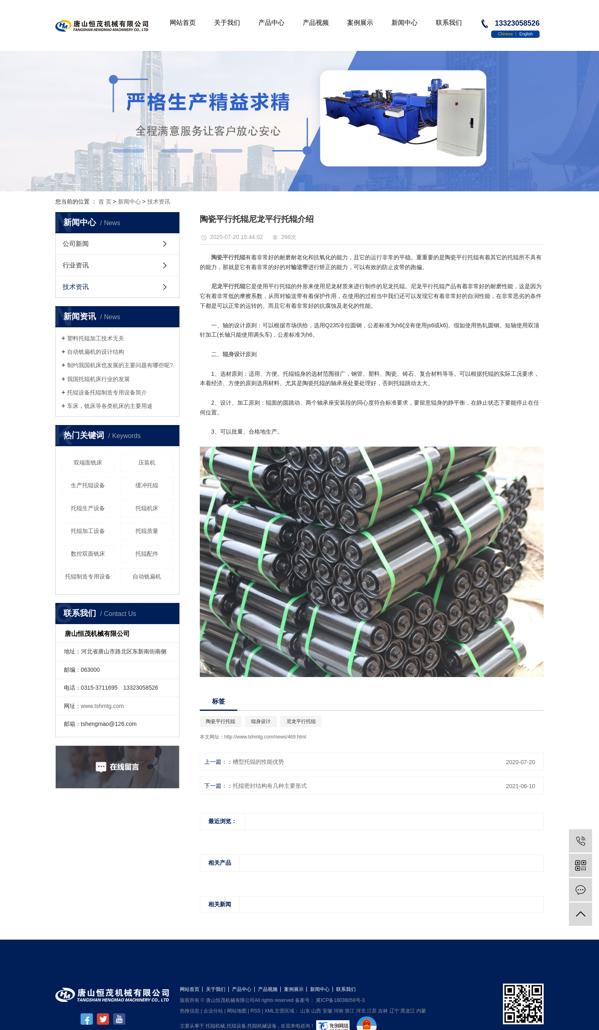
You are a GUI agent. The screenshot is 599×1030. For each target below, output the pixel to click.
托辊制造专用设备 (88, 576)
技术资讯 (158, 201)
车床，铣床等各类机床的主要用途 (110, 406)
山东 (305, 1011)
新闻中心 (404, 22)
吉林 (383, 1011)
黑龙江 (407, 1011)
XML (270, 1011)
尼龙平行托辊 (301, 721)
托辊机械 (215, 1026)
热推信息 (189, 1011)
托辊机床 (147, 508)
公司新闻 (76, 243)
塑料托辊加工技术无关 (95, 338)
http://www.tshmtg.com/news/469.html (265, 737)
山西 (316, 1011)
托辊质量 (147, 531)
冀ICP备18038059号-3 (340, 1000)
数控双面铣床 (88, 553)
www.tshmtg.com (102, 706)
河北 (361, 1011)
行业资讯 (76, 265)
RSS (255, 1011)
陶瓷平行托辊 (220, 721)
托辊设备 (236, 1026)
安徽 (327, 1011)
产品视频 (316, 22)
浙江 (349, 1011)
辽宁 (394, 1011)
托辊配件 (147, 553)
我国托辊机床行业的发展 (98, 379)
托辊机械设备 (262, 1026)
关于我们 (227, 22)
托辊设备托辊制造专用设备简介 (107, 392)
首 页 (104, 201)
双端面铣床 (88, 462)
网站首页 (183, 22)
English (526, 34)
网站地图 (237, 1011)
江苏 (372, 1011)
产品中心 (271, 22)
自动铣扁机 (147, 576)
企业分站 (213, 1011)
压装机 (146, 462)
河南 (338, 1011)
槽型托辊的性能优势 (258, 761)
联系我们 (449, 22)
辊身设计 (261, 721)
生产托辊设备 (88, 485)
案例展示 (360, 22)
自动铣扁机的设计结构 (95, 351)
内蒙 (421, 1011)
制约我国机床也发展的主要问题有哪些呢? (120, 365)
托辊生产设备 (88, 508)
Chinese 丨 (508, 34)
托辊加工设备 (88, 531)
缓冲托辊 (147, 485)
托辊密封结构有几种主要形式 (270, 785)
